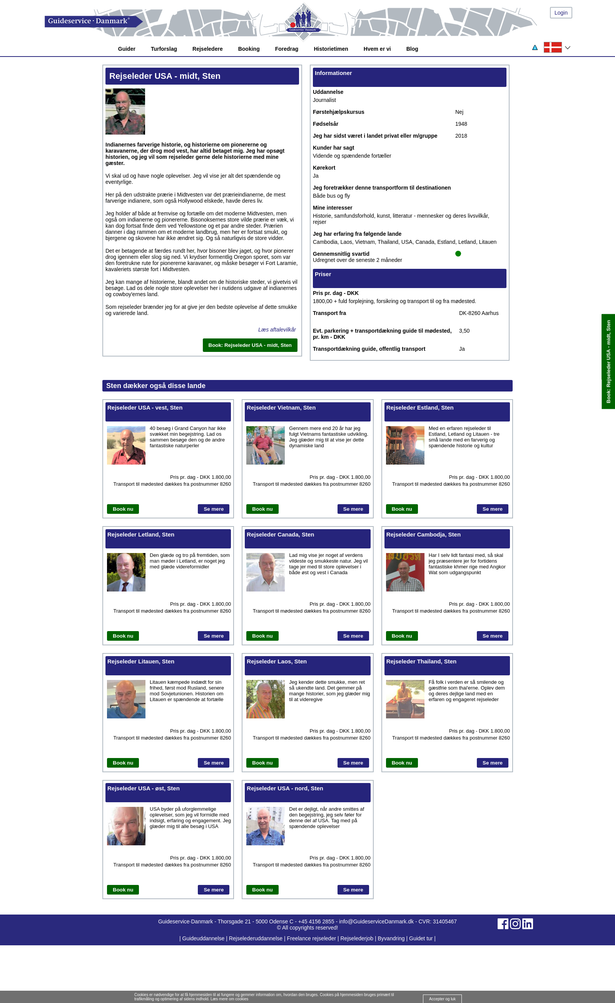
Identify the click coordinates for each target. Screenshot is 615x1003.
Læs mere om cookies (229, 999)
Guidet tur (421, 938)
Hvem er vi (377, 49)
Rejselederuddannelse (256, 938)
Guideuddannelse (204, 938)
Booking (249, 49)
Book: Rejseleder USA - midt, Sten (608, 361)
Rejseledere (207, 49)
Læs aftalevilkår (277, 330)
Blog (412, 49)
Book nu (123, 509)
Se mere (214, 509)
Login (561, 13)
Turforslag (164, 49)
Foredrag (287, 49)
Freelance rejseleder (311, 938)
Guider (126, 49)
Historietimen (331, 49)
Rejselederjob (357, 938)
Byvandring (391, 938)
